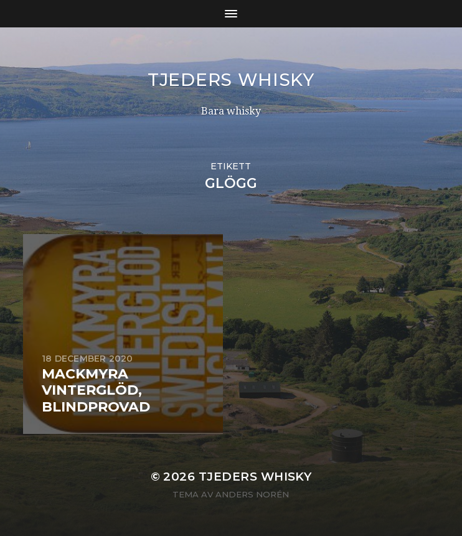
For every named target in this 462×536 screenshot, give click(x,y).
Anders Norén (252, 494)
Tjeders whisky (231, 79)
